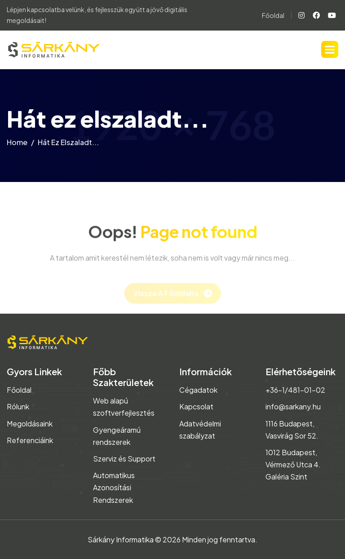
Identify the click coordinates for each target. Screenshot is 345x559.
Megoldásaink (30, 423)
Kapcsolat (196, 406)
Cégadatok (198, 390)
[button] (329, 49)
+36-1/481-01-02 (295, 390)
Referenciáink (30, 440)
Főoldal (273, 15)
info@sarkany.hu (293, 406)
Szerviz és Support (124, 458)
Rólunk (18, 406)
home (17, 144)
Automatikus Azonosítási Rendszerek (114, 487)
